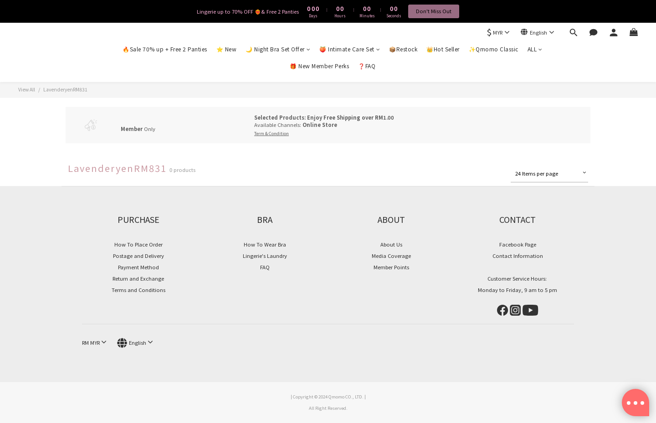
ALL (535, 49)
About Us (391, 244)
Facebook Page (517, 244)
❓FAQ (366, 66)
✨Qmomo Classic (493, 49)
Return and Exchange (138, 278)
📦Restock (403, 49)
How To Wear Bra (265, 244)
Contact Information (517, 255)
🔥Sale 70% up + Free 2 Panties (165, 49)
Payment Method (138, 267)
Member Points (391, 267)
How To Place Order (138, 244)
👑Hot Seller (443, 49)
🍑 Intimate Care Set (349, 49)
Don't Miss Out (433, 11)
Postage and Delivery (138, 255)
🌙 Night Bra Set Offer (278, 49)
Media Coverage (391, 255)
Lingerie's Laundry (265, 255)
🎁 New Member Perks (319, 66)
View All (26, 89)
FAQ (265, 267)
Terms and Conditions (138, 289)
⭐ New (226, 49)
